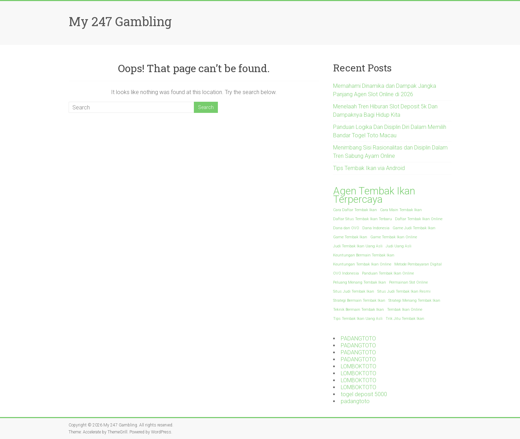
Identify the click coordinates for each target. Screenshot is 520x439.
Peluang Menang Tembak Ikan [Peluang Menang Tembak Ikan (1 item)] (359, 282)
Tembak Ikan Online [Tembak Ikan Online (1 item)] (404, 309)
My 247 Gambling (120, 21)
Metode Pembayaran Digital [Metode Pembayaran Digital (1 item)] (418, 264)
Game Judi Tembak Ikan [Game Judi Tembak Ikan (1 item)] (414, 228)
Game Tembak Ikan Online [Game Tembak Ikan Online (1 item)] (393, 237)
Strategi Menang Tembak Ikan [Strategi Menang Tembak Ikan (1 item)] (414, 300)
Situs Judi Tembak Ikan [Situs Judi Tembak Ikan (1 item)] (353, 291)
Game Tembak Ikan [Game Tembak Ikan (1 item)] (350, 237)
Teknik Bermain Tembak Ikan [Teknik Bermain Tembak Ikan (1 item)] (358, 309)
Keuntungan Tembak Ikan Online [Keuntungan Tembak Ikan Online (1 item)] (362, 264)
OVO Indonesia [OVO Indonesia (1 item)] (346, 273)
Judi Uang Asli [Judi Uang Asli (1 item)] (398, 246)
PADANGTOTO (358, 338)
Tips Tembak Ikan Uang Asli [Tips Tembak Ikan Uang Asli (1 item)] (358, 318)
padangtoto (355, 401)
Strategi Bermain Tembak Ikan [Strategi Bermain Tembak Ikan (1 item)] (359, 300)
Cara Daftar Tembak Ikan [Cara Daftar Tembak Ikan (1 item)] (355, 210)
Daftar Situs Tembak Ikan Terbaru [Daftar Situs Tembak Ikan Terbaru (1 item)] (362, 219)
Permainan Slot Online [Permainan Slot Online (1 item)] (408, 282)
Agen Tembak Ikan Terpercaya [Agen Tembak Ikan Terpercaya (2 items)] (374, 195)
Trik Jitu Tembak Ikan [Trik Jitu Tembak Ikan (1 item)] (405, 318)
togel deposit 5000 (364, 394)
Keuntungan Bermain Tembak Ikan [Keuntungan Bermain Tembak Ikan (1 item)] (363, 255)
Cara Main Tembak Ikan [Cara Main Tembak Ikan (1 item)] (401, 210)
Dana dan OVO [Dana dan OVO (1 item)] (346, 228)
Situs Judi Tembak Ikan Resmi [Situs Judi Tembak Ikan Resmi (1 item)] (404, 291)
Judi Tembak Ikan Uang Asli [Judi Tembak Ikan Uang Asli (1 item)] (358, 246)
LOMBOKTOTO (358, 366)
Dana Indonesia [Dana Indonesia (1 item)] (375, 228)
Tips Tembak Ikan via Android (369, 168)
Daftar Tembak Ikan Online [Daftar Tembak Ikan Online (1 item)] (418, 219)
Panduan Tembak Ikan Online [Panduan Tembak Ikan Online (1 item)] (388, 273)
